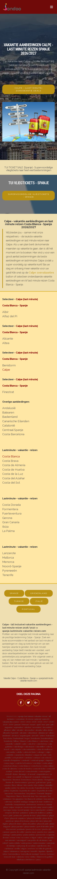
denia (15, 774)
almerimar (32, 733)
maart (32, 724)
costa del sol (18, 771)
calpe (48, 752)
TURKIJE (19, 601)
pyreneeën (40, 835)
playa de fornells (34, 818)
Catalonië (8, 425)
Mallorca (8, 557)
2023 (22, 722)
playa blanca (42, 815)
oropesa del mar (12, 813)
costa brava (36, 766)
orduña (50, 810)
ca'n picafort (17, 757)
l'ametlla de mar (42, 788)
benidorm (8, 741)
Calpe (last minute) (27, 299)
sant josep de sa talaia (25, 846)
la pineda (14, 790)
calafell (17, 744)
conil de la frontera (23, 763)
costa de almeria (9, 768)
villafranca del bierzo (26, 859)
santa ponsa (26, 843)
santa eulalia (14, 843)
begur (27, 738)
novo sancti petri (38, 810)
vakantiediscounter (11, 722)
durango (22, 774)
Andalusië (9, 408)
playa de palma (29, 824)
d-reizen (29, 719)
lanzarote (9, 793)
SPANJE (14, 593)
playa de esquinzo (18, 818)
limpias (48, 793)
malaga (24, 801)
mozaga (7, 810)
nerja (14, 810)
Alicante (7, 338)
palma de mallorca (37, 813)
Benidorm (9, 365)
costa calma (48, 766)
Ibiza (5, 526)
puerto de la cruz (33, 829)
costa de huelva (25, 768)
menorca (41, 804)
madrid (17, 801)
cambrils (9, 755)
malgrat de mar (36, 801)
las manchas (19, 793)
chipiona (49, 760)
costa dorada (31, 771)
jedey (14, 788)
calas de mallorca (44, 749)
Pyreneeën (9, 570)
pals (10, 815)
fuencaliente (38, 779)
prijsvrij (38, 719)
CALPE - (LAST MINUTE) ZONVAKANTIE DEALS (28, 89)
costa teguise (44, 771)
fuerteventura (21, 782)
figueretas (7, 779)
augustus (8, 727)
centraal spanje (37, 760)
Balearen (8, 412)
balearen (50, 735)
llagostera (11, 796)
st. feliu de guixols (44, 848)
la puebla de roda (44, 790)
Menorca (8, 561)
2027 (45, 722)
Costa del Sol (11, 482)
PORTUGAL (28, 609)
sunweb (45, 719)
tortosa (50, 854)
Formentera (10, 509)
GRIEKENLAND (38, 593)
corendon (20, 719)
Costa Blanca (11, 456)
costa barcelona (10, 766)
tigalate (42, 851)
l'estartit (40, 793)
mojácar (19, 807)
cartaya (36, 757)
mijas (11, 807)
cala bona (44, 741)
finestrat (16, 779)
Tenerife (7, 575)
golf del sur (41, 782)
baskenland (18, 738)
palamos (24, 813)
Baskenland (10, 416)
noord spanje (23, 810)
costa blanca (24, 766)
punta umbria (29, 835)
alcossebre (29, 730)
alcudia (39, 730)
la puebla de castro (28, 790)
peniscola (18, 815)
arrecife (35, 735)
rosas (12, 837)
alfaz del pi (47, 730)
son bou (31, 848)
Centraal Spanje (12, 430)
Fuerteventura (11, 513)
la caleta (21, 788)
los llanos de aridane (34, 799)
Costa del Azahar (13, 478)
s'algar (33, 837)
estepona (46, 777)
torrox (43, 854)
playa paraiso (17, 826)
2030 (11, 724)
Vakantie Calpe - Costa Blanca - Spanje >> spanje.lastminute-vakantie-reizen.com (28, 679)
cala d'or (31, 744)
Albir (5, 312)
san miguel (21, 840)
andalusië (6, 735)
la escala (30, 788)
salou (40, 837)
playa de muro (15, 824)
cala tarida (10, 752)
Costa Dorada (11, 504)
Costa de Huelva (13, 469)
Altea (5, 343)
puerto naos (31, 832)
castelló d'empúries (11, 760)
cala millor (40, 746)
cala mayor (29, 746)
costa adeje (47, 763)
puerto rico (42, 832)
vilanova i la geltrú (44, 857)
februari (25, 724)
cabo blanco (32, 741)
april (38, 724)
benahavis (35, 738)
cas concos (46, 757)
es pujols (36, 777)
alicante (23, 733)
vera (27, 857)
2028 (51, 722)
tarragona (25, 851)
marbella (9, 804)
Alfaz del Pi (9, 316)
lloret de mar (28, 796)
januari (18, 724)
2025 (34, 722)
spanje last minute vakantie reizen (32, 716)
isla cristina (39, 785)
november (37, 727)
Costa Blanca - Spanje (15, 305)
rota (18, 837)
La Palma (8, 531)
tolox (5, 854)
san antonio (10, 840)
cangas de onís (39, 755)
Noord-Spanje (11, 566)
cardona (28, 757)
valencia (20, 857)
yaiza (38, 859)
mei (43, 724)
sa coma (25, 837)
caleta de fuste (29, 752)
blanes (23, 741)
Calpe (6, 369)
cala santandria (28, 749)
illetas (19, 785)
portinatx (21, 829)
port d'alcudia (43, 826)
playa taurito (30, 826)
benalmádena (47, 738)
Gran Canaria (10, 522)
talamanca (14, 851)
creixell (8, 774)
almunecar (43, 733)
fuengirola (49, 779)
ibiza (14, 785)
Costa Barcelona (13, 434)
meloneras (31, 804)
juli (52, 724)
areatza (15, 735)
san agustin (49, 837)
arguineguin (25, 735)
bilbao (16, 741)
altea (51, 733)
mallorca (48, 801)
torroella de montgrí (30, 854)
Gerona (7, 518)
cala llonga (18, 746)
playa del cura (37, 821)
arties (42, 735)
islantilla (48, 785)
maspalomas (19, 804)
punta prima (17, 835)
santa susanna (39, 843)
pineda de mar (29, 815)
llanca (19, 796)
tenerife (34, 851)
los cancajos (41, 796)
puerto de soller (17, 832)
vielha (32, 857)
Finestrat (8, 392)
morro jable (47, 807)
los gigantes (18, 799)
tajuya (6, 851)
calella (19, 752)
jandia (7, 788)
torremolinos (14, 854)
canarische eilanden (23, 755)
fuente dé (10, 782)
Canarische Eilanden (15, 421)
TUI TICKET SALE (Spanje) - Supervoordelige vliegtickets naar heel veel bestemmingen (28, 169)
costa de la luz (39, 768)
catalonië (25, 760)
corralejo (37, 763)
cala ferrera (42, 744)
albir (14, 730)
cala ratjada (16, 749)
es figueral (26, 777)
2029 (5, 724)
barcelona (7, 738)
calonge (40, 752)
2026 (40, 722)
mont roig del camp (32, 807)
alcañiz (20, 730)
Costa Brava (10, 460)
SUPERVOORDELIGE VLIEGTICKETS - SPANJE (28, 195)
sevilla (17, 848)
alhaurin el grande (11, 733)
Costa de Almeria (13, 465)
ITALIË (39, 601)
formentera (26, 779)
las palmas (31, 793)
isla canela (28, 785)
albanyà (7, 730)
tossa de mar (9, 857)
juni (47, 724)
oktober (27, 727)
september (18, 727)
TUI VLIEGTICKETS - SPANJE (28, 183)
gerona (31, 782)
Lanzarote (9, 553)
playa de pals (42, 824)
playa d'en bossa (22, 821)
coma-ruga (9, 763)
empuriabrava (42, 774)
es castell (17, 777)
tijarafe (50, 851)
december (47, 727)
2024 (28, 722)
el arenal (31, 774)
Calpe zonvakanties (41, 272)
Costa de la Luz (12, 473)
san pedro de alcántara (37, 840)
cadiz (24, 744)
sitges (23, 848)
